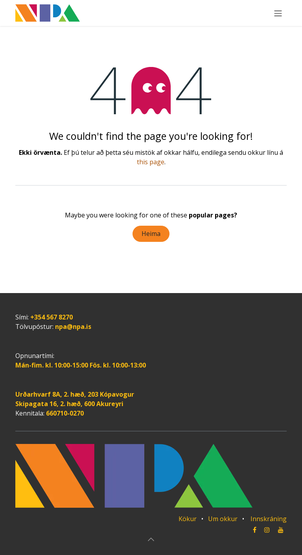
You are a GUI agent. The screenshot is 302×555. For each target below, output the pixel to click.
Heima (151, 233)
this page (150, 162)
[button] (151, 539)
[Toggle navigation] (278, 13)
